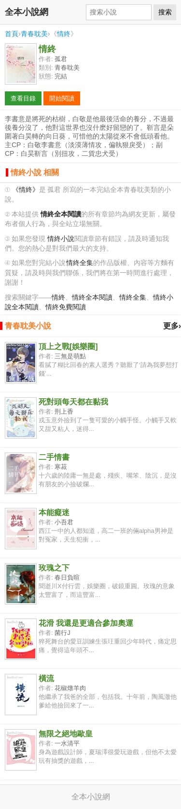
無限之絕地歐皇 (66, 734)
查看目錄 (23, 98)
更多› (172, 326)
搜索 (165, 12)
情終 (63, 34)
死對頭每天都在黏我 (73, 402)
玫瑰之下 (54, 568)
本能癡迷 (54, 512)
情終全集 (79, 262)
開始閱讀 (61, 98)
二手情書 (54, 457)
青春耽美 (34, 34)
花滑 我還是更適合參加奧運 (86, 623)
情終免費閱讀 (65, 307)
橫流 (46, 678)
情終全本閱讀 (92, 297)
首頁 (11, 34)
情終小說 (60, 238)
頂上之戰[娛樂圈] (68, 346)
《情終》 (25, 189)
